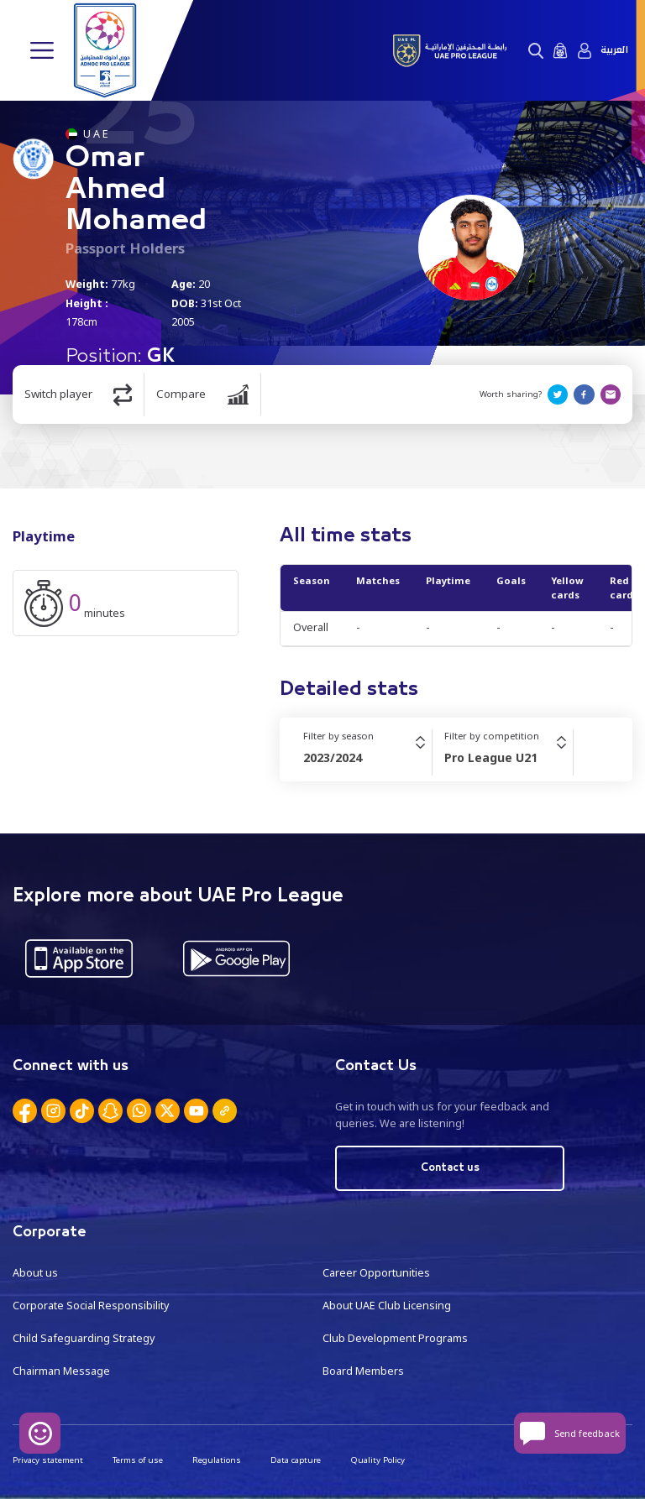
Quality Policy (377, 1460)
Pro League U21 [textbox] (491, 757)
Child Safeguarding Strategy (84, 1338)
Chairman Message (61, 1371)
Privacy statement (48, 1460)
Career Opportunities (376, 1273)
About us (35, 1273)
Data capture (295, 1460)
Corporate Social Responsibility (91, 1305)
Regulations (216, 1460)
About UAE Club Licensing (386, 1305)
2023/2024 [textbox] (332, 757)
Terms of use (138, 1460)
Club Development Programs (395, 1338)
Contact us (450, 1168)
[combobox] (367, 758)
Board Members (363, 1371)
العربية (614, 50)
